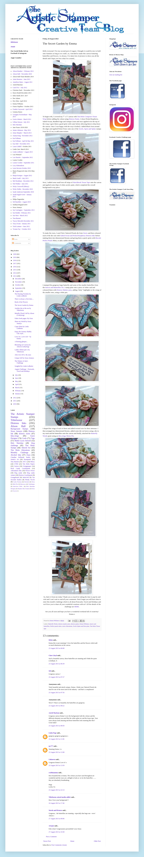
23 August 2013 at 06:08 (56, 648)
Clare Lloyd (53, 655)
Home (72, 841)
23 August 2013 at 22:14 (56, 790)
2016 (15, 267)
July (16, 375)
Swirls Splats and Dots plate (81, 626)
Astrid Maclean (54, 713)
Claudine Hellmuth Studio (20, 457)
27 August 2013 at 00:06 (56, 819)
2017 (15, 263)
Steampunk (27, 459)
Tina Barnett (17, 218)
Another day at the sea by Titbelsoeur (23, 309)
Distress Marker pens (64, 290)
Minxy (32, 462)
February (18, 391)
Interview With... (18, 486)
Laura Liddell (17, 146)
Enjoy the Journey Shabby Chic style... (23, 332)
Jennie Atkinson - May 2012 (22, 130)
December (18, 279)
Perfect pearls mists (56, 626)
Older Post (97, 841)
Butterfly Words (52, 624)
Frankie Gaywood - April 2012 (22, 109)
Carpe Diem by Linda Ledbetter (22, 327)
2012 (15, 398)
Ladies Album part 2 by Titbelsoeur (22, 351)
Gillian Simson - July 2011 (21, 122)
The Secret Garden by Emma (24, 305)
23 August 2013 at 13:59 (56, 765)
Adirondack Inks (16, 471)
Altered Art (26, 448)
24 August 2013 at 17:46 (56, 803)
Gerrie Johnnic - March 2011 (22, 119)
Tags (33, 438)
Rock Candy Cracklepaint (20, 468)
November (18, 282)
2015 (15, 270)
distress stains (24, 433)
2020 (15, 254)
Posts (14, 239)
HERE (76, 607)
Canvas (16, 466)
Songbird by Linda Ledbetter (24, 366)
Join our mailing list (115, 75)
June (16, 378)
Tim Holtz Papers (29, 464)
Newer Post (47, 841)
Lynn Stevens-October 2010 (22, 168)
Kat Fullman (17, 138)
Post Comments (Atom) (59, 845)
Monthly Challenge (19, 452)
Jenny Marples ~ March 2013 (22, 133)
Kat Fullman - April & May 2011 (23, 141)
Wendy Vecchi (30, 480)
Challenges (31, 484)
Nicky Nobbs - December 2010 (23, 189)
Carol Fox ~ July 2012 (20, 87)
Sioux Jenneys (16, 431)
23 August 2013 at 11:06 (56, 739)
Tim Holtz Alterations (20, 450)
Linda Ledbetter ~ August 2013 (23, 152)
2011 (15, 401)
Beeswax (23, 484)
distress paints (75, 624)
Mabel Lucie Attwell (23, 441)
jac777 (51, 746)
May (16, 381)
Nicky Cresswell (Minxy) (21, 186)
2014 (15, 273)
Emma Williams (84, 624)
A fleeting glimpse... (21, 342)
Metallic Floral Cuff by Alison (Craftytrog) (24, 314)
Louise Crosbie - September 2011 (23, 163)
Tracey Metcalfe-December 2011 (23, 221)
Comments (16, 243)
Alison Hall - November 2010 (22, 74)
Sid (50, 671)
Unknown (52, 759)
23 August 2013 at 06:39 (56, 664)
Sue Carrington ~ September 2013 (24, 210)
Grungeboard (15, 477)
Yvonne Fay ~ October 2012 (22, 229)
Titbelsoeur (16, 420)
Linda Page (52, 733)
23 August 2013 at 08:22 (56, 706)
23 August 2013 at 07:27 (56, 677)
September (18, 288)
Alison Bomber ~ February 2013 (23, 71)
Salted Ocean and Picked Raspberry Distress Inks (77, 236)
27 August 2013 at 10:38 (56, 832)
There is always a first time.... (24, 299)
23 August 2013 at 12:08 (56, 752)
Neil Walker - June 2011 (20, 184)
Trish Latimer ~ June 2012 (21, 226)
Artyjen (51, 826)
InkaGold (26, 477)
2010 (15, 404)
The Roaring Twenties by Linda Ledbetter (23, 295)
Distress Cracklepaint (25, 475)
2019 (15, 257)
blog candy (18, 473)
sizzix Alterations (67, 626)
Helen (51, 640)
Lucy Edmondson (18, 165)
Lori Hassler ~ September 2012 (23, 157)
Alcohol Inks (16, 455)
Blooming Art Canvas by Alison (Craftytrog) (23, 346)
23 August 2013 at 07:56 (56, 692)
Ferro (33, 488)
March (17, 388)
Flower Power (30, 471)
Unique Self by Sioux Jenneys (24, 358)
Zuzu (29, 455)
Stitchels (26, 482)
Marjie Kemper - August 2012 (22, 175)
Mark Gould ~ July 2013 (21, 178)
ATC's (25, 462)
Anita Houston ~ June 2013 (21, 79)
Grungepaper (27, 466)
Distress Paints (74, 119)
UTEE (16, 464)
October (18, 285)
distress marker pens (64, 624)
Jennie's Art (15, 459)
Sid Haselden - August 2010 (22, 202)
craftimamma (53, 773)
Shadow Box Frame (23, 488)
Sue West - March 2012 (20, 215)
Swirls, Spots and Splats (87, 129)
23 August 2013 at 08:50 (56, 726)
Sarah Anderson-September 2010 (23, 192)
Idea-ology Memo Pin (66, 436)
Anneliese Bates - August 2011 (22, 82)
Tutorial (15, 491)
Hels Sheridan (17, 125)
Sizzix (85, 233)
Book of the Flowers (21, 302)
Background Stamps (19, 429)
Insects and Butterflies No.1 (55, 287)
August (17, 291)
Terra (33, 482)
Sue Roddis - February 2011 (22, 213)
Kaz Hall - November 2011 (21, 144)
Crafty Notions (17, 482)
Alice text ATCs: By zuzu (23, 355)
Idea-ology (15, 436)
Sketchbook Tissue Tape (81, 182)
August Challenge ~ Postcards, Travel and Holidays (24, 370)
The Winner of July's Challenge (21, 362)
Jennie (13, 47)
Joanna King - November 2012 (22, 136)
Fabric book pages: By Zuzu (24, 318)
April (17, 384)
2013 (15, 276)
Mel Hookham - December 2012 (23, 181)
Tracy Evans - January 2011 (22, 224)
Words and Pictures (55, 810)
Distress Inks (18, 423)
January (17, 394)
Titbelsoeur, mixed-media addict (60, 797)
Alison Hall (18, 426)
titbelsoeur (14, 42)
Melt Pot (15, 484)
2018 (15, 260)
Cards (24, 438)
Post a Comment (51, 837)
